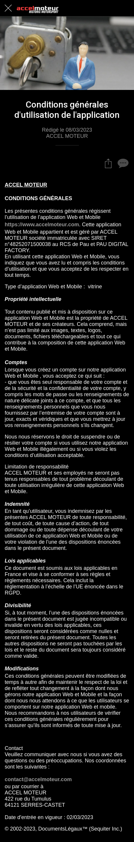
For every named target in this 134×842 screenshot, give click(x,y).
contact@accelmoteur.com (38, 779)
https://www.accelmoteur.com (42, 224)
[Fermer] (8, 8)
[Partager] (108, 163)
